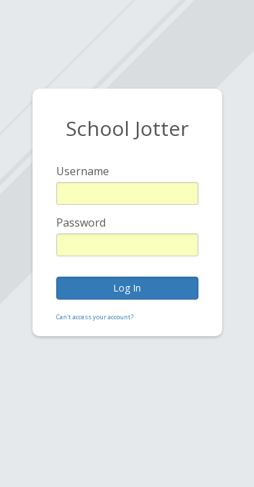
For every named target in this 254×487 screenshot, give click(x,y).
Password (81, 222)
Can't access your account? (94, 316)
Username (82, 171)
